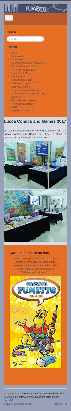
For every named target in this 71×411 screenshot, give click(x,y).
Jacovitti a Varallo (20, 86)
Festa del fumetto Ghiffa (24, 66)
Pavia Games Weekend (24, 100)
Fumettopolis (18, 76)
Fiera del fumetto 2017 (23, 69)
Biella (14, 52)
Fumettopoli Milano (21, 73)
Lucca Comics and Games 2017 (28, 93)
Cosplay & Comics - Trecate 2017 (29, 62)
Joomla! (8, 396)
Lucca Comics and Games (25, 90)
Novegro (16, 97)
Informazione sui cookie (35, 272)
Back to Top (60, 403)
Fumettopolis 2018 (21, 79)
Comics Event (19, 59)
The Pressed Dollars (22, 103)
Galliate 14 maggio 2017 (24, 83)
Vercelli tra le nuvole (22, 110)
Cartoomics (17, 56)
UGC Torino (17, 107)
